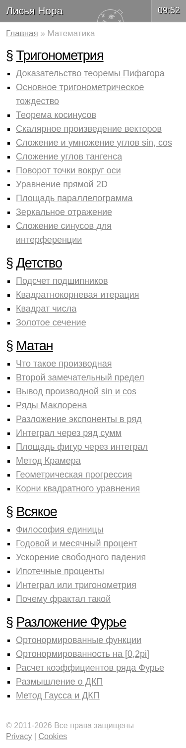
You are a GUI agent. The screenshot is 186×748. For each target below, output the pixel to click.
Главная (22, 33)
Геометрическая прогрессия (74, 475)
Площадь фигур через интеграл (82, 447)
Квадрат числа (46, 309)
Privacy (19, 736)
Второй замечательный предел (80, 377)
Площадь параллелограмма (74, 198)
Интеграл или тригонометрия (76, 585)
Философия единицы (60, 529)
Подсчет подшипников (62, 281)
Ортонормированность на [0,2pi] (82, 654)
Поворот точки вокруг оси (68, 170)
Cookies (53, 736)
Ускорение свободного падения (81, 557)
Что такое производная (64, 364)
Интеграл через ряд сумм (69, 433)
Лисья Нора (34, 10)
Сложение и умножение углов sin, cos (94, 143)
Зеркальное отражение (64, 212)
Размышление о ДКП (59, 682)
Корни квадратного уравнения (78, 488)
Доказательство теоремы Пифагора (90, 73)
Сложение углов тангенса (69, 156)
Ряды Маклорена (51, 405)
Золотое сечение (51, 322)
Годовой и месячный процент (76, 543)
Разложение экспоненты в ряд (79, 419)
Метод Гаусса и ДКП (58, 695)
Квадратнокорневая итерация (77, 295)
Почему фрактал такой (63, 599)
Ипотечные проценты (60, 571)
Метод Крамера (48, 461)
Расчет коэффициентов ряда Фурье (90, 668)
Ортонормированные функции (78, 640)
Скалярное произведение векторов (89, 129)
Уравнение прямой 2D (62, 184)
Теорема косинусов (56, 115)
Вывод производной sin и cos (76, 391)
